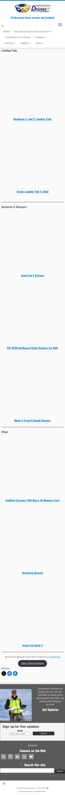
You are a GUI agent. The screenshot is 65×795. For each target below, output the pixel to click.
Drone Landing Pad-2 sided (32, 191)
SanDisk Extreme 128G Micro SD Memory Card (32, 500)
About (40, 43)
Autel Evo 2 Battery (32, 275)
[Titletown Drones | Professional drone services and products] (32, 8)
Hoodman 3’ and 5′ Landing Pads (33, 119)
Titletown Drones (29, 788)
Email (20, 731)
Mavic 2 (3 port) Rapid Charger (32, 420)
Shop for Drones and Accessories (33, 31)
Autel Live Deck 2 (32, 645)
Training (40, 37)
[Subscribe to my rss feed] (3, 26)
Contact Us (55, 657)
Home (6, 31)
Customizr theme (39, 791)
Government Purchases (17, 37)
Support (25, 43)
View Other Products (32, 663)
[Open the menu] (60, 25)
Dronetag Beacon (32, 573)
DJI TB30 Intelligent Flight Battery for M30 (32, 348)
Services (10, 43)
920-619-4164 (32, 745)
